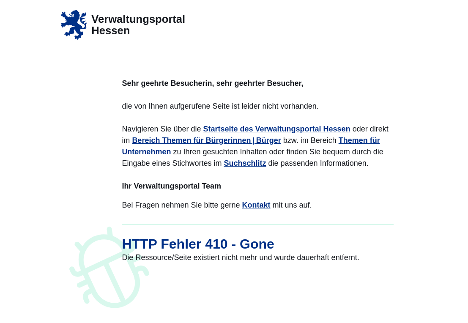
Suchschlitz (245, 163)
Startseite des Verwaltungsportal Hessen (276, 129)
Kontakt (256, 205)
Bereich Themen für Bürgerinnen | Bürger (206, 140)
